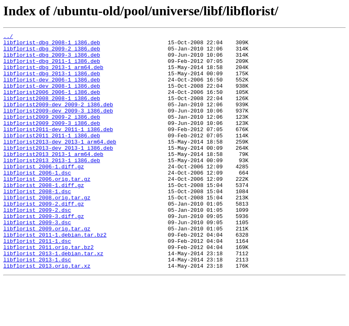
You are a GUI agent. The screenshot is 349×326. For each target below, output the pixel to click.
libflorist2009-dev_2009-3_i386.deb (58, 126)
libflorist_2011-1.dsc (37, 283)
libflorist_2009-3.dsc (37, 260)
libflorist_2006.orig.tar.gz (47, 208)
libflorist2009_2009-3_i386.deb (51, 141)
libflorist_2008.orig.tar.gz (47, 231)
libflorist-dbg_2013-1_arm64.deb (53, 74)
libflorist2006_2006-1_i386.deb (51, 104)
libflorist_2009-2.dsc (37, 245)
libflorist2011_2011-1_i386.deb (51, 156)
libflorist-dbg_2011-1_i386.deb (51, 67)
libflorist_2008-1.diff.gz (43, 216)
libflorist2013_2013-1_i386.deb (51, 186)
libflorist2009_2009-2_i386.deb (51, 134)
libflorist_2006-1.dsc (37, 201)
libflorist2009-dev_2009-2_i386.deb (58, 119)
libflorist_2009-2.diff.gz (43, 238)
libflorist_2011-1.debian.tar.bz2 (55, 275)
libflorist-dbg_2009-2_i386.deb (51, 52)
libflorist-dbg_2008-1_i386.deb (51, 44)
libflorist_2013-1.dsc (37, 305)
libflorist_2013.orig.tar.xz (47, 312)
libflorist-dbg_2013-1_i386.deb (51, 82)
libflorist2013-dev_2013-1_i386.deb (58, 171)
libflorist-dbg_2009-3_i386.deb (51, 59)
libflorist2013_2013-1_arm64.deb (53, 178)
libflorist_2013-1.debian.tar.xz (53, 298)
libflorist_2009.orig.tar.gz (47, 268)
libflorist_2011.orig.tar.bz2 (48, 290)
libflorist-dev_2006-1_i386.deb (51, 89)
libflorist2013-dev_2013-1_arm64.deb (59, 164)
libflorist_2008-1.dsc (37, 223)
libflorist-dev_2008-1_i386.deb (51, 97)
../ (8, 37)
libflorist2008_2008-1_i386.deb (51, 111)
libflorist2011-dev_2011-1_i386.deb (58, 149)
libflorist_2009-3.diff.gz (43, 253)
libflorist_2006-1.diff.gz (43, 193)
